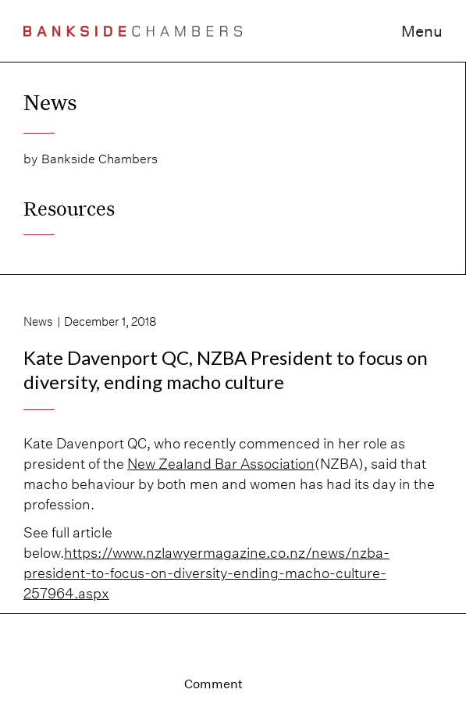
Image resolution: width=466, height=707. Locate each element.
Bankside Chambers (99, 159)
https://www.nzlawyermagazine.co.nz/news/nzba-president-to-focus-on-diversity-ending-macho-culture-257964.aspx (206, 573)
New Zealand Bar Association (221, 463)
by (30, 159)
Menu (422, 31)
